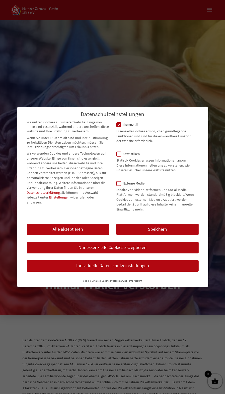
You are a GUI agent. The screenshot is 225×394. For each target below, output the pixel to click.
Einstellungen (59, 195)
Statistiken (130, 151)
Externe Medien (133, 181)
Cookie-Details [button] (91, 278)
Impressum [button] (135, 278)
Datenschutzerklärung (43, 190)
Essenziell (129, 122)
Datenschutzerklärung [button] (114, 278)
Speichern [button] (157, 226)
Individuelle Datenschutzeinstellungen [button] (112, 263)
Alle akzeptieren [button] (68, 226)
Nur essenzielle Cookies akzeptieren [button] (112, 245)
